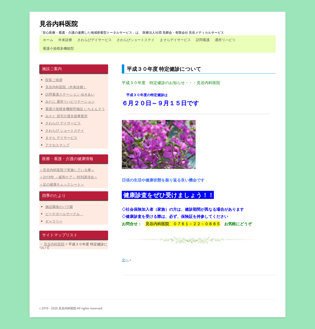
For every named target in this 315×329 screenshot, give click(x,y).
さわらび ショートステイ (64, 130)
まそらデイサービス (175, 39)
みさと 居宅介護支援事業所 (66, 116)
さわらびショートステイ (136, 39)
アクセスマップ (57, 145)
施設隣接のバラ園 (59, 206)
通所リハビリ (225, 39)
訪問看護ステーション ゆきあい (69, 94)
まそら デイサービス (61, 137)
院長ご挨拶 (54, 79)
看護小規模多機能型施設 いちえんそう (75, 108)
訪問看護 (203, 39)
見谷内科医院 (58, 23)
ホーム (48, 39)
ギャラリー (54, 221)
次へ (125, 259)
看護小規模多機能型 (58, 48)
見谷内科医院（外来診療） (66, 87)
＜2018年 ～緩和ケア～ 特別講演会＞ (68, 177)
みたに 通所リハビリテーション (69, 101)
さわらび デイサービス (63, 123)
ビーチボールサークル (64, 213)
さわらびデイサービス (94, 39)
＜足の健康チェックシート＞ (61, 184)
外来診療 (65, 39)
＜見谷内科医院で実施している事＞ (66, 169)
